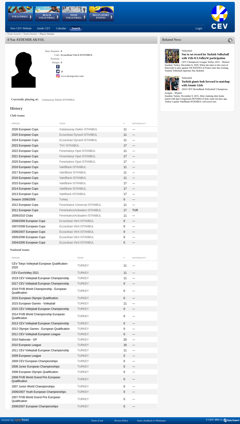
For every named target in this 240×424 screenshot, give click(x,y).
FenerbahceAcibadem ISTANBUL (80, 210)
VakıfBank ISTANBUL (72, 172)
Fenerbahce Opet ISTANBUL (77, 161)
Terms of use (97, 420)
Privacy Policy (121, 420)
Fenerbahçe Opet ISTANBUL (77, 151)
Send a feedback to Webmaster (151, 420)
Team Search (14, 33)
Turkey (63, 199)
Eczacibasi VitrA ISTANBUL (76, 221)
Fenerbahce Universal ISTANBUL (80, 204)
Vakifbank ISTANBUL (72, 194)
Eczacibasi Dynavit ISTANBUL (78, 134)
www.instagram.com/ (72, 76)
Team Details (30, 33)
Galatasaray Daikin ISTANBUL (78, 129)
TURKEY (83, 265)
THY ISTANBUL (69, 145)
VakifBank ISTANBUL (72, 167)
